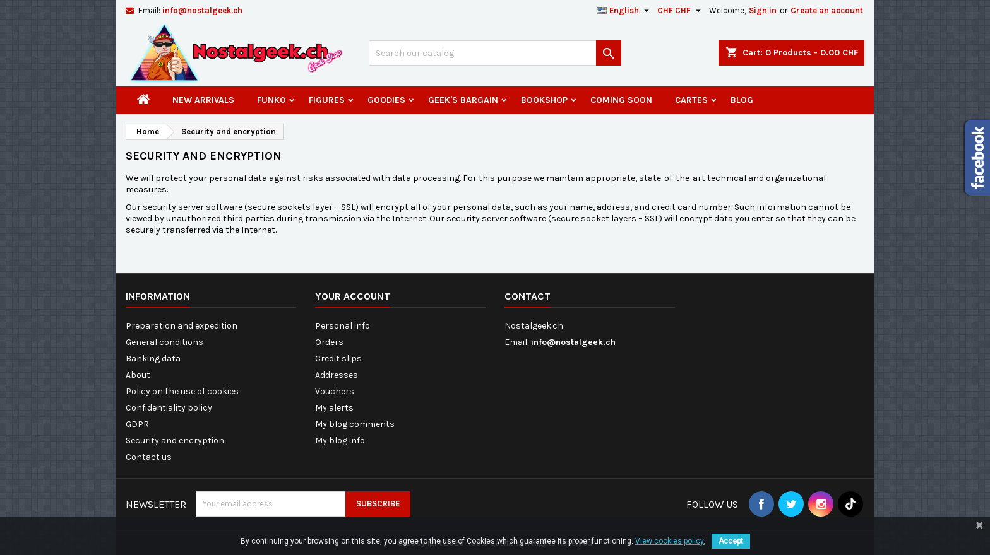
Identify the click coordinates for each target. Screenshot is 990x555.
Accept (731, 541)
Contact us (149, 457)
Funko (271, 100)
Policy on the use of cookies (182, 391)
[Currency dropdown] (680, 10)
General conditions (164, 342)
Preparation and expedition (181, 325)
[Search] (495, 53)
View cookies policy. (670, 541)
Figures (327, 100)
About (138, 375)
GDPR (137, 424)
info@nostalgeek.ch (202, 10)
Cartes (691, 100)
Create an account (826, 10)
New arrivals (203, 100)
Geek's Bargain (463, 100)
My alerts (334, 407)
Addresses (336, 375)
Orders (329, 342)
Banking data (153, 358)
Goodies (386, 100)
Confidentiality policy (169, 407)
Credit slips (338, 358)
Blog (742, 100)
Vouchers (334, 391)
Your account (352, 296)
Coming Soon (621, 100)
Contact (527, 296)
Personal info (342, 325)
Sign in (763, 10)
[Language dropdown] (624, 10)
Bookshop (544, 100)
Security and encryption (175, 440)
